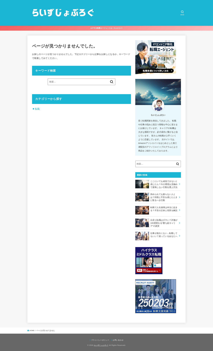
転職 (37, 108)
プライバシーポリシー (100, 339)
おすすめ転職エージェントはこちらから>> (106, 28)
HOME (32, 330)
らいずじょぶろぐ (101, 345)
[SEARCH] (182, 12)
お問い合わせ (118, 339)
